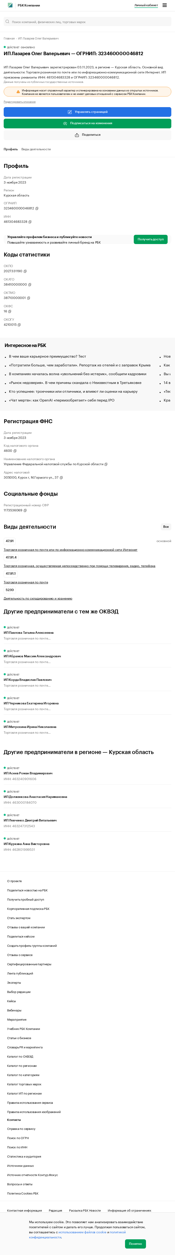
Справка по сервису (21, 1128)
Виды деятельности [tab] (36, 149)
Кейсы (11, 1000)
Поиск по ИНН (17, 1146)
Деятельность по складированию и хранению (38, 598)
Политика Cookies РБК (22, 1193)
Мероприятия (16, 1019)
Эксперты (14, 982)
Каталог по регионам (22, 1065)
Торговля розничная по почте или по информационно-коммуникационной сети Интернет (70, 549)
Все (166, 526)
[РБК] (10, 5)
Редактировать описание (20, 101)
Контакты (14, 1119)
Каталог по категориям (23, 1074)
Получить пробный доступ (25, 899)
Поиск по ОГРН (18, 1137)
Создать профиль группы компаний (32, 945)
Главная (9, 38)
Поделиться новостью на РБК (27, 889)
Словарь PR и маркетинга (24, 1046)
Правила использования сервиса (30, 1102)
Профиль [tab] (11, 149)
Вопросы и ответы (19, 1183)
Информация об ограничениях (129, 1210)
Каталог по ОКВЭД (20, 1056)
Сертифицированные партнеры (29, 963)
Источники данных (20, 1165)
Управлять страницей (87, 112)
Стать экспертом (18, 917)
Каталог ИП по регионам (24, 1093)
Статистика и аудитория (24, 1156)
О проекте (14, 880)
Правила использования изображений (34, 1111)
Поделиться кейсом (21, 936)
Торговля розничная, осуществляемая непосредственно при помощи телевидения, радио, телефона (79, 565)
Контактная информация (24, 1210)
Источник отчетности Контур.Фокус (32, 1174)
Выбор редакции (19, 991)
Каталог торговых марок (24, 1083)
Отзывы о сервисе (19, 954)
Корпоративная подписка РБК (28, 908)
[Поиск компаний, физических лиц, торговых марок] (87, 21)
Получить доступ (151, 239)
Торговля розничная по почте (26, 581)
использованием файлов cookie (82, 1231)
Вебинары (14, 1010)
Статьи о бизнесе (19, 1037)
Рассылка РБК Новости (85, 1210)
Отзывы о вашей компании (26, 926)
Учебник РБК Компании (23, 1028)
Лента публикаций (20, 973)
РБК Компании (29, 5)
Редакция (55, 1210)
